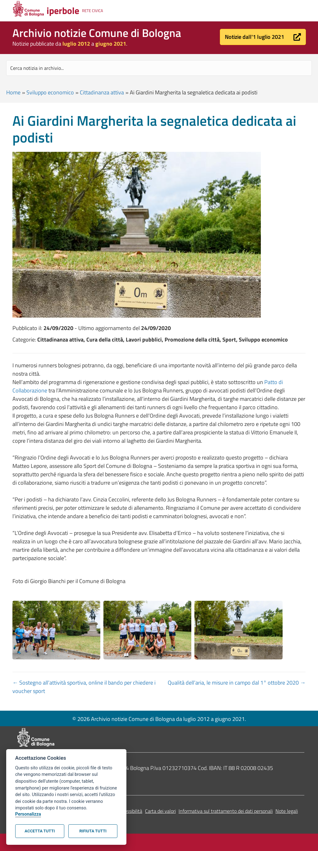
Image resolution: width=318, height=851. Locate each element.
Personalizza (28, 814)
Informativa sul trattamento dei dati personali (226, 811)
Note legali (286, 811)
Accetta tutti (40, 831)
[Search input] (159, 68)
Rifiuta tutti (93, 831)
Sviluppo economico (50, 92)
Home (13, 92)
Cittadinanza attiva (102, 92)
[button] (263, 37)
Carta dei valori (160, 811)
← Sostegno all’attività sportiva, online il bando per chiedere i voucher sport (84, 686)
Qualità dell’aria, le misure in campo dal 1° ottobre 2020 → (237, 682)
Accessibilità (129, 811)
